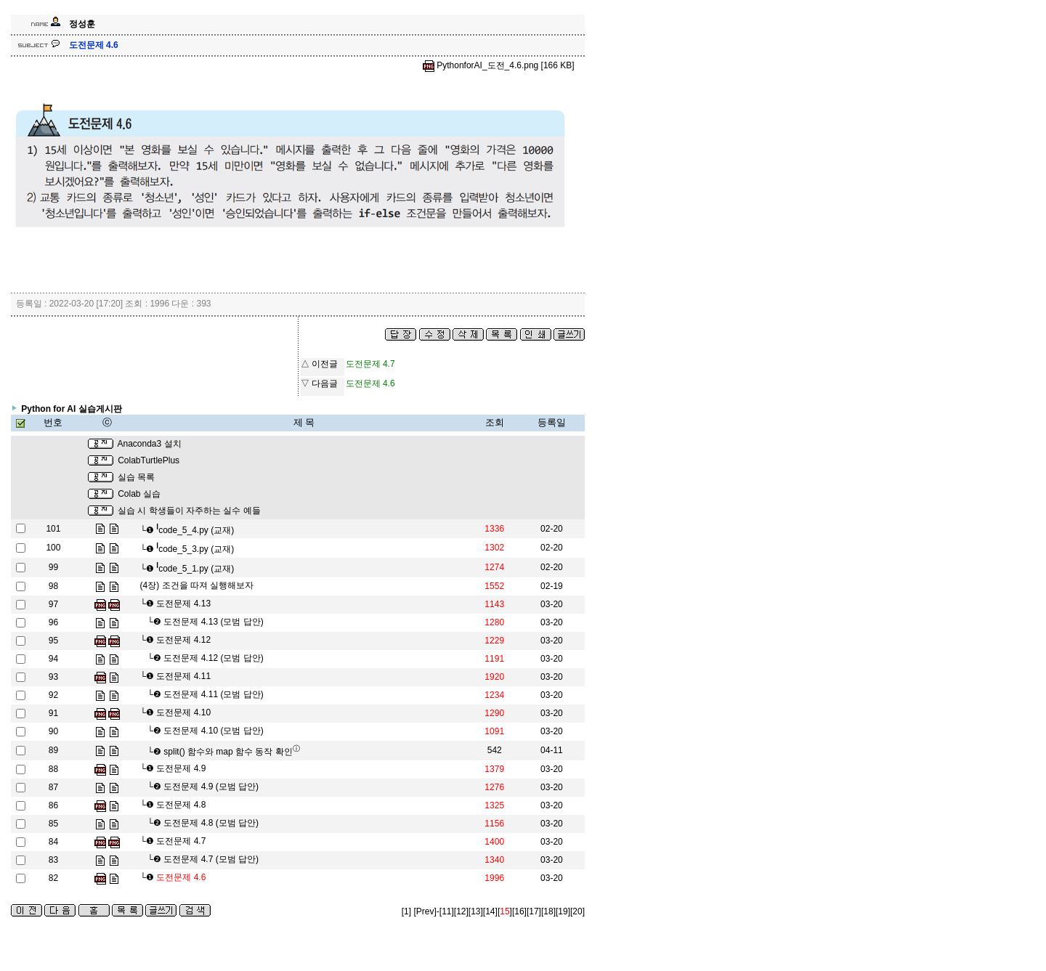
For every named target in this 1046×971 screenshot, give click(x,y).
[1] (406, 911)
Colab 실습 (139, 494)
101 (53, 529)
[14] (490, 911)
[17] (534, 911)
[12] (461, 911)
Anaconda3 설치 (149, 444)
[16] (519, 911)
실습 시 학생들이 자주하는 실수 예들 (189, 510)
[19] (563, 911)
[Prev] (424, 911)
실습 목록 (136, 477)
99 (53, 567)
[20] (577, 911)
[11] (446, 911)
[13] (476, 911)
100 (53, 548)
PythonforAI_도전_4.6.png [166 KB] (499, 65)
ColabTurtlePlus (148, 460)
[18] (548, 911)
